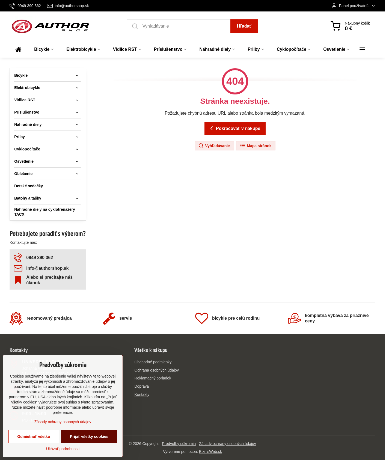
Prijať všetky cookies (89, 444)
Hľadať (244, 26)
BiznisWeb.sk (210, 451)
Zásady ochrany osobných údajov (227, 443)
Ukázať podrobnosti (62, 457)
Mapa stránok (255, 146)
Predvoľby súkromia (179, 443)
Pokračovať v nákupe (234, 128)
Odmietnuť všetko (33, 444)
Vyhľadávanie (214, 146)
